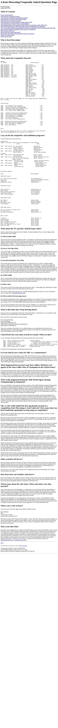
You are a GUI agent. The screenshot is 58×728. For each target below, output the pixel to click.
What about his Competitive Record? (10, 16)
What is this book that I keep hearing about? (19, 341)
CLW (2, 575)
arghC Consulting (23, 578)
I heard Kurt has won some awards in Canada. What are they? (16, 22)
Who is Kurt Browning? (7, 15)
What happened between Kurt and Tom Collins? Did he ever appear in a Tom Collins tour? (24, 25)
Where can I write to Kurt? (7, 35)
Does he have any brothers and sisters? (10, 32)
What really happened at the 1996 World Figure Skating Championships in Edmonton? (23, 26)
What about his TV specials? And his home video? (13, 19)
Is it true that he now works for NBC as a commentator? (15, 23)
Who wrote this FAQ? (6, 36)
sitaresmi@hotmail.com (7, 573)
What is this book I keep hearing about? (11, 20)
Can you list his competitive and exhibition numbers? (14, 18)
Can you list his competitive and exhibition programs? (23, 150)
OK (2, 439)
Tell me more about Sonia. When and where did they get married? (17, 33)
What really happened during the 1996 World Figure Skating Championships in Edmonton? (25, 414)
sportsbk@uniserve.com (19, 324)
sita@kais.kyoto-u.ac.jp (21, 573)
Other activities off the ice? (8, 30)
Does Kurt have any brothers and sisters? (18, 507)
